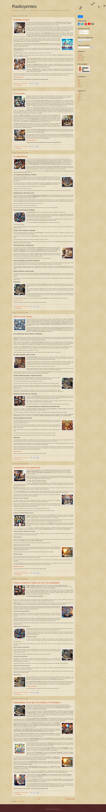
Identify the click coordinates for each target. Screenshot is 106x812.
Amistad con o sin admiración (27, 467)
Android (79, 85)
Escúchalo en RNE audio (32, 686)
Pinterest (79, 99)
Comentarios (81, 33)
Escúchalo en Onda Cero (18, 300)
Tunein (79, 82)
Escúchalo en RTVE (18, 451)
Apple (79, 80)
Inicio (39, 799)
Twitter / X (79, 94)
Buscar (79, 41)
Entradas (81, 31)
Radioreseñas (18, 85)
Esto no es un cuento (23, 316)
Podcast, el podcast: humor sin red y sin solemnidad (36, 582)
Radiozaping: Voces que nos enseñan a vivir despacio (37, 702)
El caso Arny (19, 93)
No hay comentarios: (24, 83)
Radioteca (80, 58)
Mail (78, 101)
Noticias (79, 53)
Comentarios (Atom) (20, 801)
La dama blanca (21, 156)
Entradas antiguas (70, 799)
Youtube (79, 96)
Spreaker (79, 86)
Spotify (79, 83)
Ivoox (79, 78)
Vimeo (79, 97)
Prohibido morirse (22, 19)
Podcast (79, 55)
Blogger (59, 809)
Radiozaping (18, 794)
